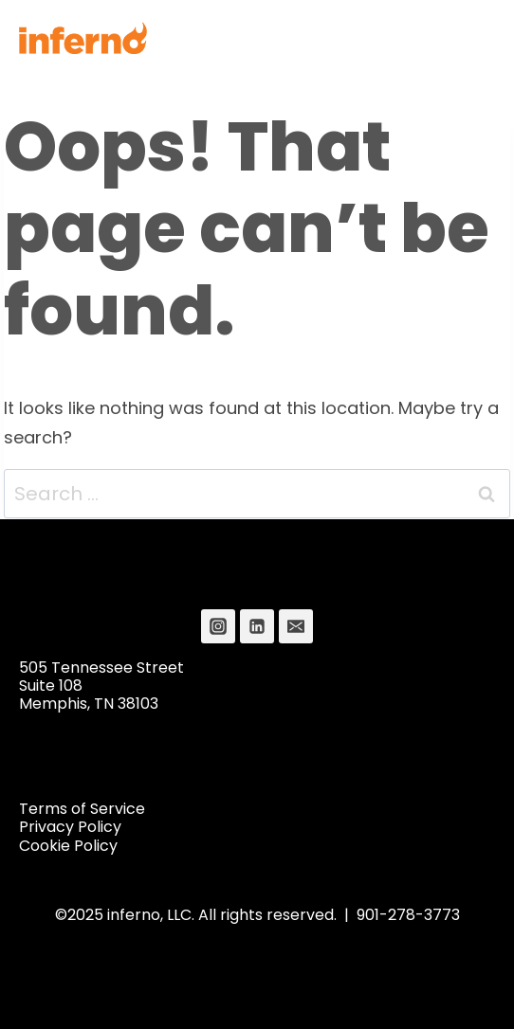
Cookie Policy (68, 846)
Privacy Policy (70, 827)
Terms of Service (82, 809)
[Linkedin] (257, 626)
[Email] (296, 626)
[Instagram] (218, 626)
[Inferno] (83, 38)
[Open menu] (472, 38)
